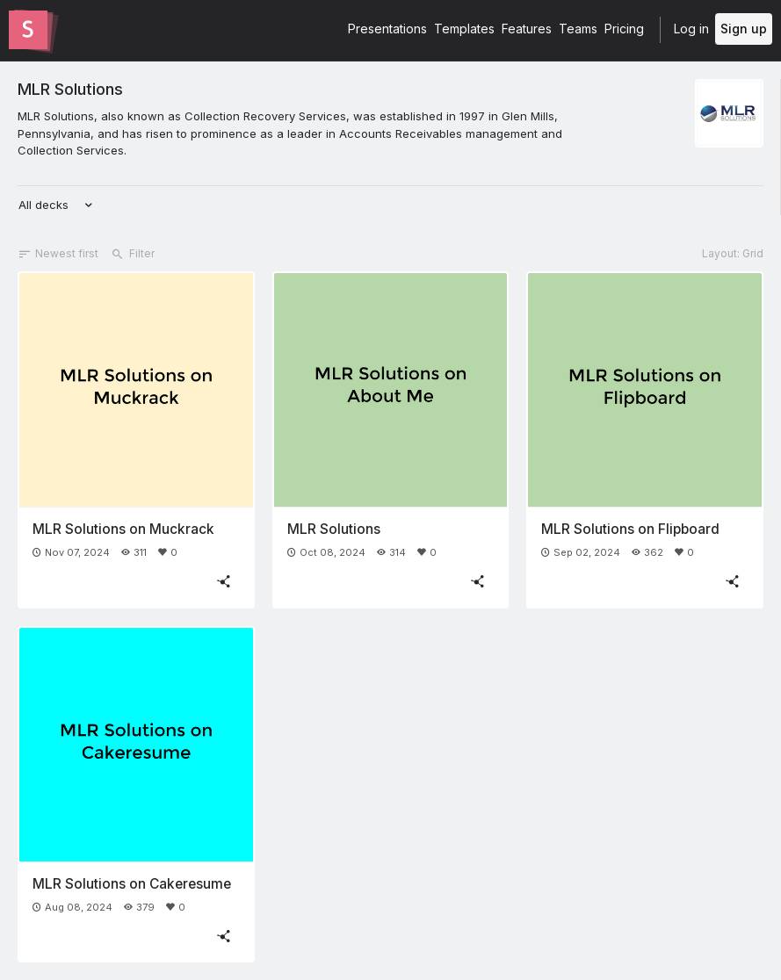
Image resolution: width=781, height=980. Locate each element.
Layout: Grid (732, 253)
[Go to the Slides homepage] (28, 30)
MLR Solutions (70, 88)
